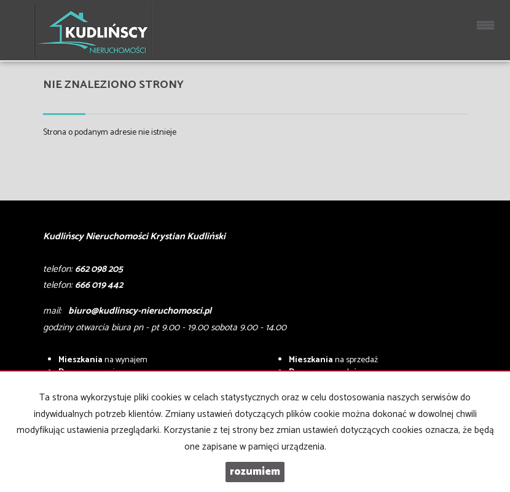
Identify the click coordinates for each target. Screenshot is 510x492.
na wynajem (102, 360)
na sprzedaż (333, 360)
